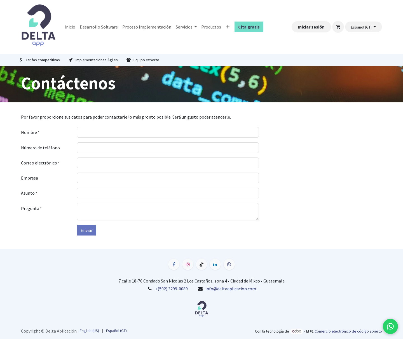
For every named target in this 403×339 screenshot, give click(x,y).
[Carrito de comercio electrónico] (338, 27)
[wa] (229, 264)
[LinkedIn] (215, 264)
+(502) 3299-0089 (171, 288)
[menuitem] (70, 26)
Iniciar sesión (311, 27)
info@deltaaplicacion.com (230, 288)
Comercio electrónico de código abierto (348, 331)
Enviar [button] (87, 230)
